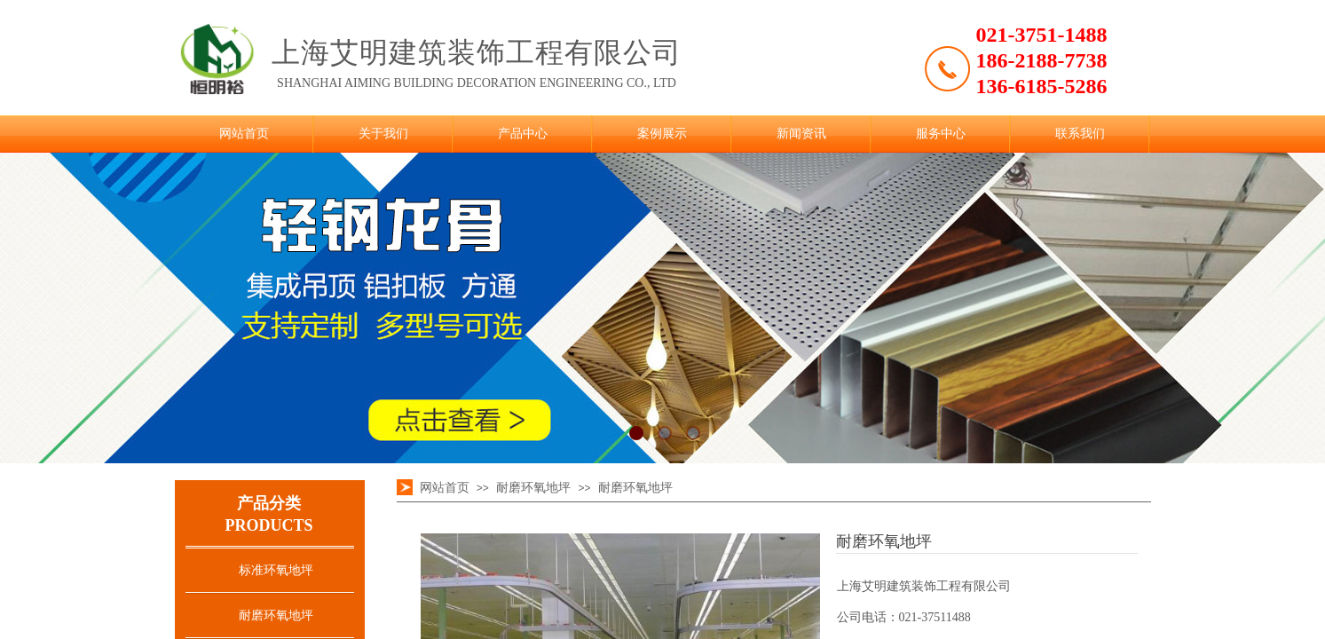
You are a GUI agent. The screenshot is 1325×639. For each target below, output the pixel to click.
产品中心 (523, 133)
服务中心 (941, 133)
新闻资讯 (801, 133)
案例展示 (662, 133)
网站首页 (244, 133)
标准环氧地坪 (276, 570)
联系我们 (1080, 133)
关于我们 (383, 133)
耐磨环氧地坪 (276, 615)
